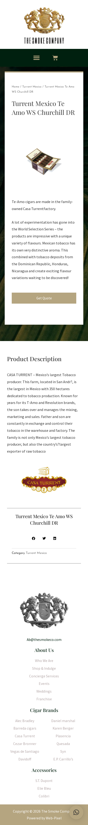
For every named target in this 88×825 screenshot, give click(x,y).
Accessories (44, 770)
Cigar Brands (44, 710)
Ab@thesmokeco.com (44, 639)
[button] (36, 58)
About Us (44, 650)
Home (15, 86)
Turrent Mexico (32, 86)
